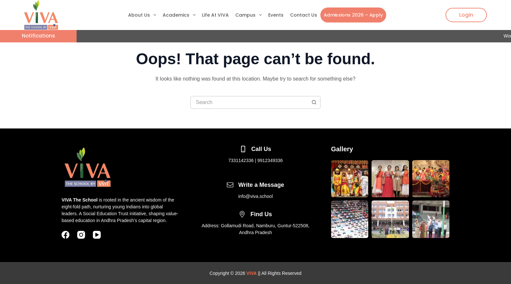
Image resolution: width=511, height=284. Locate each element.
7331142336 (241, 160)
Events (276, 15)
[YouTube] (97, 235)
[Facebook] (65, 235)
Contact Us (303, 15)
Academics (180, 15)
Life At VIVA (215, 15)
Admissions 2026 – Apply (353, 14)
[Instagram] (81, 235)
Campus (249, 15)
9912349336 (270, 160)
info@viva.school (255, 196)
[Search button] (314, 102)
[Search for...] (249, 102)
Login (466, 15)
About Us (143, 15)
